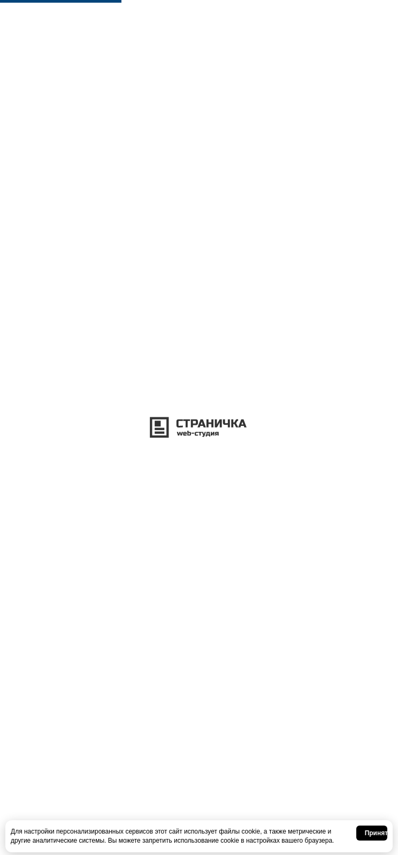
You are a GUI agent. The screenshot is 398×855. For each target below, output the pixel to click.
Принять (376, 833)
